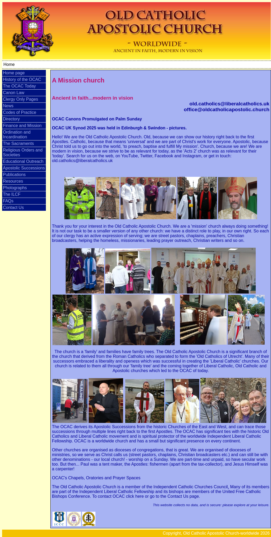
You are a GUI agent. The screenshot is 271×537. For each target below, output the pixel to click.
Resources (13, 181)
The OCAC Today (19, 86)
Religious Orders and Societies (22, 152)
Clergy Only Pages (20, 99)
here (139, 496)
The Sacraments (18, 143)
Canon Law (13, 92)
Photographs (15, 187)
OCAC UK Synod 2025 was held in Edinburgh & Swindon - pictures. (119, 128)
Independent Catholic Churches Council (190, 487)
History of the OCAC (22, 79)
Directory (11, 119)
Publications (14, 174)
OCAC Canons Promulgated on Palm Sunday (97, 119)
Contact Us (13, 207)
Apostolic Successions (24, 168)
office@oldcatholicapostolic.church (226, 109)
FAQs (8, 201)
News (8, 106)
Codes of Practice (19, 112)
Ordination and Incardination (17, 134)
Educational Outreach (23, 161)
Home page (14, 73)
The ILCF (12, 194)
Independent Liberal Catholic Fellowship (116, 491)
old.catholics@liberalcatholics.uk (229, 103)
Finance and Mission (22, 125)
